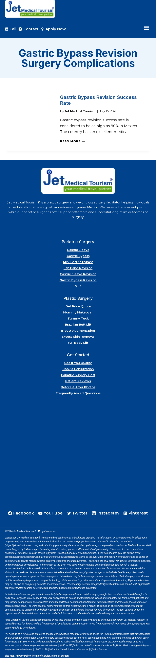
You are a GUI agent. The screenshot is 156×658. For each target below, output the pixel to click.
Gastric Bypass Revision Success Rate (98, 99)
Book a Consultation (78, 367)
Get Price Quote (78, 304)
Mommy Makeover (78, 310)
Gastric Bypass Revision (78, 278)
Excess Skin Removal (78, 335)
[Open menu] (146, 28)
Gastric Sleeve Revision (78, 272)
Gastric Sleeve (78, 248)
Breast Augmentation (78, 329)
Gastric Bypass (78, 254)
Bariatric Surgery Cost (78, 373)
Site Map (10, 654)
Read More (72, 139)
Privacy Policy (23, 654)
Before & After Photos (78, 385)
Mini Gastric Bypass (78, 260)
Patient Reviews (78, 379)
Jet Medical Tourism (80, 109)
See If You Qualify (78, 361)
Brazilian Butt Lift (78, 323)
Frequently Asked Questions (78, 391)
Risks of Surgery (60, 654)
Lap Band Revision (78, 266)
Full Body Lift (78, 341)
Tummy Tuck (78, 317)
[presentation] (29, 118)
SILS (78, 284)
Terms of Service (41, 654)
